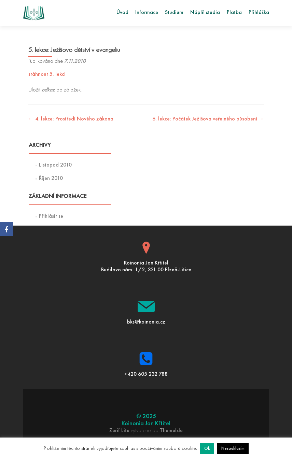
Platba (234, 12)
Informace (146, 12)
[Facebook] (6, 229)
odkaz (48, 90)
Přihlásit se (51, 216)
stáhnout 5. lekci (47, 74)
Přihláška (259, 12)
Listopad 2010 (55, 165)
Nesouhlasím (233, 448)
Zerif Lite (120, 430)
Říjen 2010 (51, 178)
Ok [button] (207, 448)
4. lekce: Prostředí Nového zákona (70, 119)
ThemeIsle (171, 430)
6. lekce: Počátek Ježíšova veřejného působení (208, 119)
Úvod (122, 12)
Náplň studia (205, 12)
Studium (174, 12)
